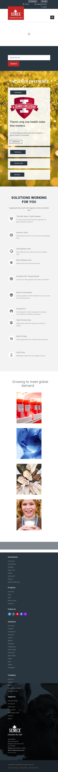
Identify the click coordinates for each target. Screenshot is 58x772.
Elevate (10, 573)
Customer (32, 1)
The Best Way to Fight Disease (28, 216)
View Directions (12, 752)
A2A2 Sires (20, 352)
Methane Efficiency (14, 582)
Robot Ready (12, 650)
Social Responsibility (14, 688)
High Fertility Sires (23, 320)
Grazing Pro (21, 309)
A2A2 (9, 662)
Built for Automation (24, 292)
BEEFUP (10, 641)
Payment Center (13, 701)
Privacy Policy (23, 768)
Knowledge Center (13, 713)
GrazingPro (11, 667)
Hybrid (10, 665)
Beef (9, 598)
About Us (11, 679)
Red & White (12, 656)
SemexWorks (12, 564)
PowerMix (11, 644)
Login (44, 1)
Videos (26, 4)
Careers (10, 682)
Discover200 (12, 710)
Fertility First (12, 632)
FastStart (10, 629)
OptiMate (11, 567)
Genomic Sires (22, 233)
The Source (11, 704)
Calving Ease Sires (23, 249)
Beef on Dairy (21, 336)
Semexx (10, 638)
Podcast (10, 716)
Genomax (11, 635)
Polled (10, 659)
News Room (11, 707)
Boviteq (10, 579)
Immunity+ (11, 561)
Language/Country (41, 4)
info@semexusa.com (17, 750)
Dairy (9, 595)
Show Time (11, 653)
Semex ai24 (11, 576)
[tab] (29, 92)
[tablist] (29, 134)
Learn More (16, 142)
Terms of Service (13, 768)
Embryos (10, 603)
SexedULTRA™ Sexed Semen (27, 276)
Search (44, 7)
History (10, 685)
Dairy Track (11, 570)
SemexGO (11, 592)
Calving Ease (12, 647)
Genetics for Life (13, 691)
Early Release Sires (24, 260)
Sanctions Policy (33, 768)
